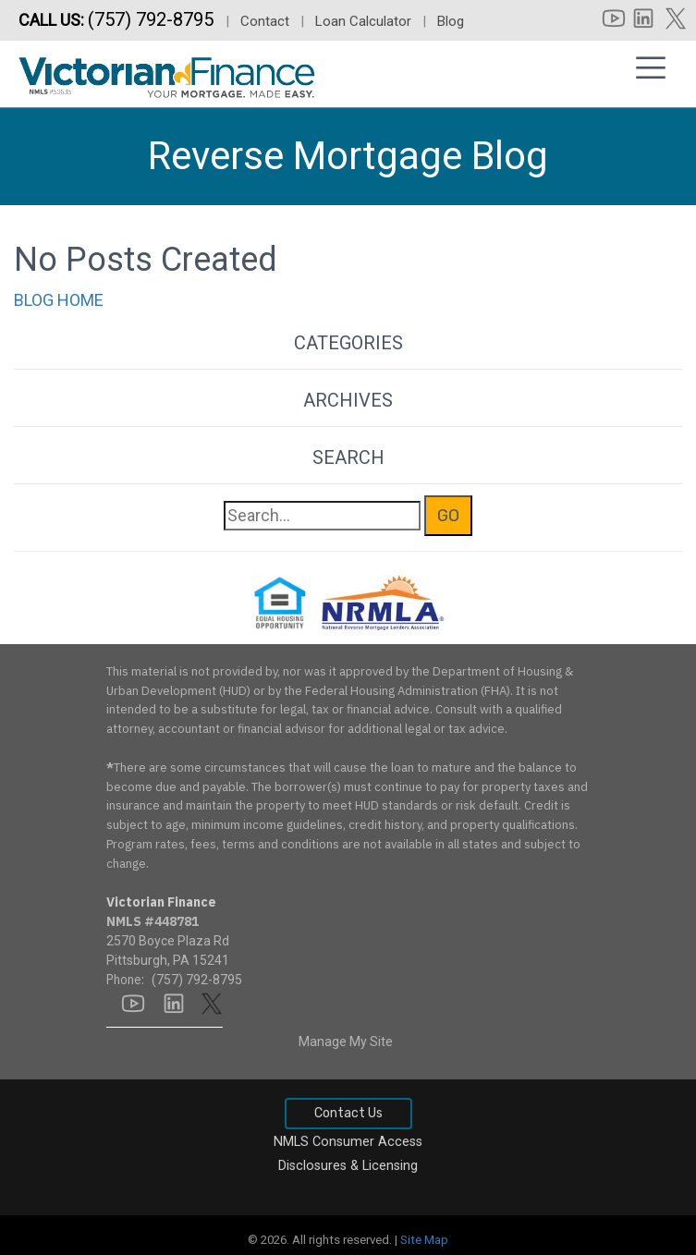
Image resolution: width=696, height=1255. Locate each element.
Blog (450, 21)
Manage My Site (346, 1041)
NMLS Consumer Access (348, 1142)
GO (448, 516)
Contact (264, 21)
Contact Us (348, 1113)
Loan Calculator (363, 21)
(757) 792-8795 (153, 19)
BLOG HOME (59, 300)
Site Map (424, 1240)
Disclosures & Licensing (348, 1166)
